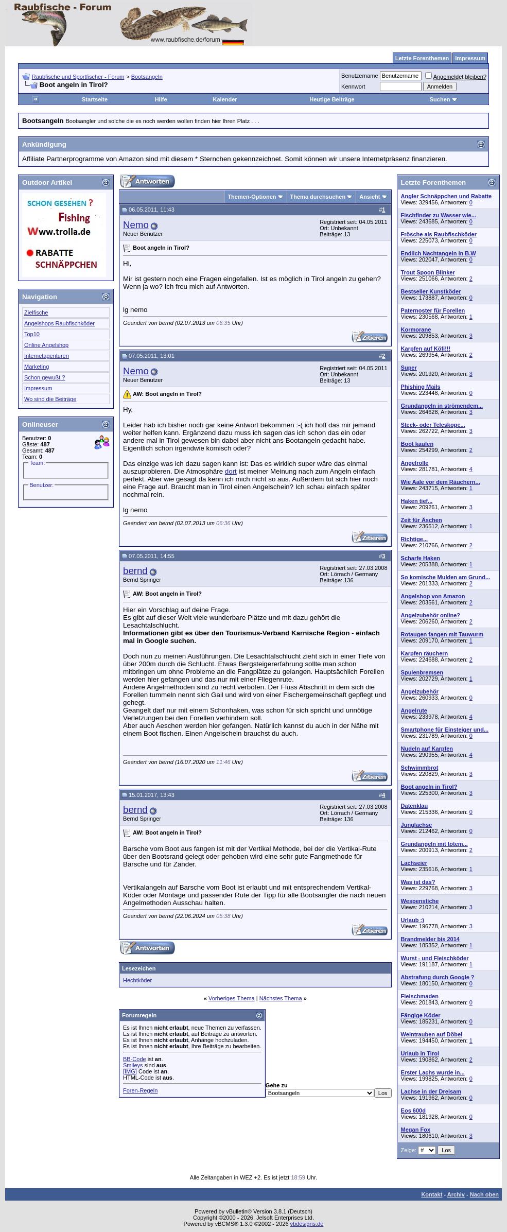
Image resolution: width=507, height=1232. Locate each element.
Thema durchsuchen (318, 197)
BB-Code (134, 1059)
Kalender (225, 99)
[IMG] (130, 1071)
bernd (135, 570)
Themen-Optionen (252, 197)
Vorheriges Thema (231, 998)
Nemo (136, 224)
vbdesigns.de (307, 1224)
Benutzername (359, 76)
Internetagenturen (46, 356)
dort (231, 471)
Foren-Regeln (140, 1090)
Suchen (444, 99)
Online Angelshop (46, 345)
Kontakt (431, 1194)
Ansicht (369, 197)
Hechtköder (137, 980)
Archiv (456, 1194)
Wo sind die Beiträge (50, 399)
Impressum (38, 388)
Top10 (32, 334)
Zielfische (36, 312)
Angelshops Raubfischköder (59, 323)
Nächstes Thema (280, 998)
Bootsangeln (147, 77)
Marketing (36, 366)
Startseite (95, 99)
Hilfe (161, 99)
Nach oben (484, 1194)
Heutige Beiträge (331, 99)
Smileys (133, 1065)
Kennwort (353, 86)
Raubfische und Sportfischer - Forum (78, 77)
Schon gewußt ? (44, 377)
